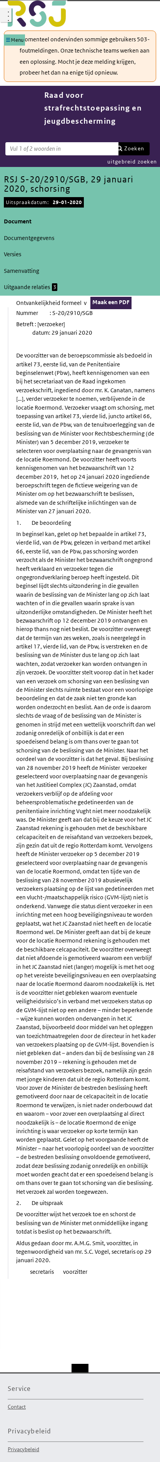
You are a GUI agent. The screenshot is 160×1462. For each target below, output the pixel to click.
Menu (17, 40)
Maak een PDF (111, 302)
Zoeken (134, 148)
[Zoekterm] (61, 148)
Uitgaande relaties (30, 287)
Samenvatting (21, 270)
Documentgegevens (29, 238)
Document (18, 221)
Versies (12, 254)
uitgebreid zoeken (132, 161)
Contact (17, 1406)
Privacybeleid (23, 1449)
